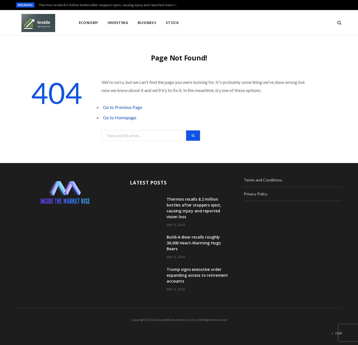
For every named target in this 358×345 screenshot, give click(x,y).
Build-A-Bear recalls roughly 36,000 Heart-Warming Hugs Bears (194, 242)
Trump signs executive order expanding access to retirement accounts (197, 275)
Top (336, 333)
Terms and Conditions (263, 180)
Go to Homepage (119, 117)
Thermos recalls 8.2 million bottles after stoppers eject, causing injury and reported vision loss (109, 5)
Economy (88, 22)
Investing (118, 22)
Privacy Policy (255, 193)
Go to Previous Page (122, 107)
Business (147, 22)
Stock (172, 22)
